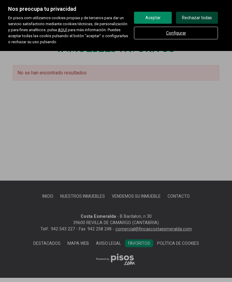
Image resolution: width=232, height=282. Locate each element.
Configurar (176, 33)
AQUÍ (62, 30)
